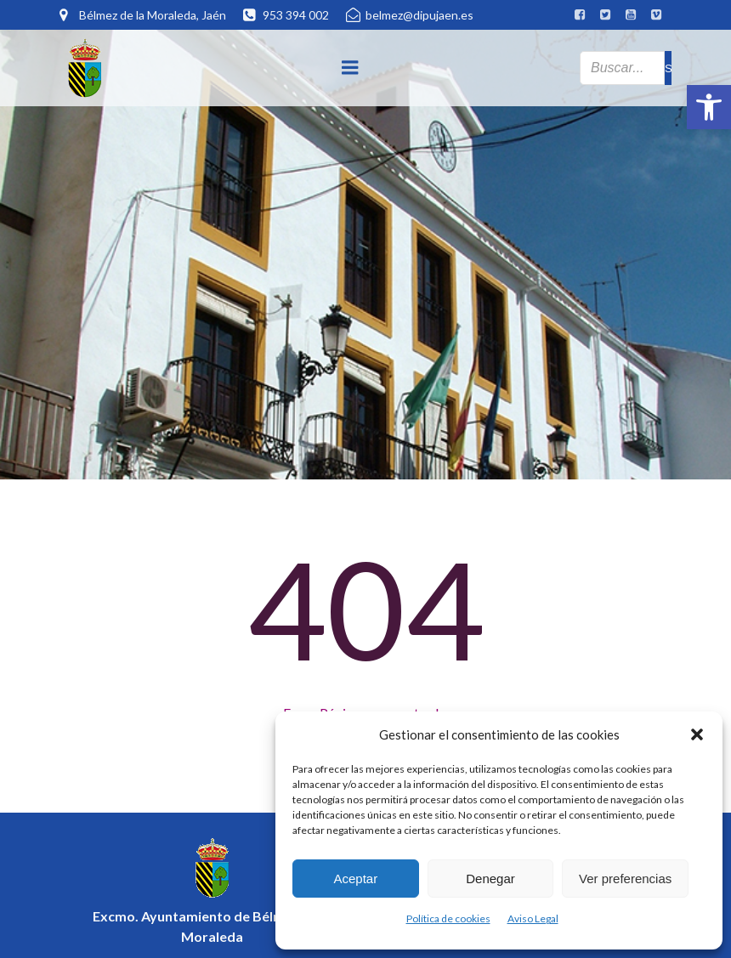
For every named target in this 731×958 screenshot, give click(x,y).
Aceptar (355, 878)
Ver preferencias (625, 878)
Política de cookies (448, 918)
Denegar (490, 878)
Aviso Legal (532, 918)
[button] (709, 107)
